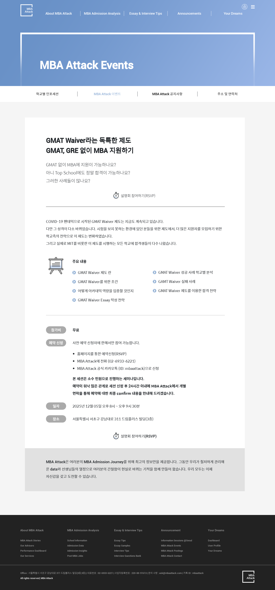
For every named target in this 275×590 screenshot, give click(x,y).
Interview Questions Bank (127, 555)
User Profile (214, 545)
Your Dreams (215, 550)
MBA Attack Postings (172, 550)
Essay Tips (120, 540)
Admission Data (75, 545)
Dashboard (213, 540)
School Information (77, 540)
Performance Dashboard (33, 550)
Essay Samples (122, 545)
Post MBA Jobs (75, 555)
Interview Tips (121, 550)
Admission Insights (77, 550)
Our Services (27, 555)
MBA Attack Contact (171, 555)
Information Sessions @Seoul (176, 540)
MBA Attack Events (171, 545)
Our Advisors (27, 545)
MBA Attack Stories (30, 540)
